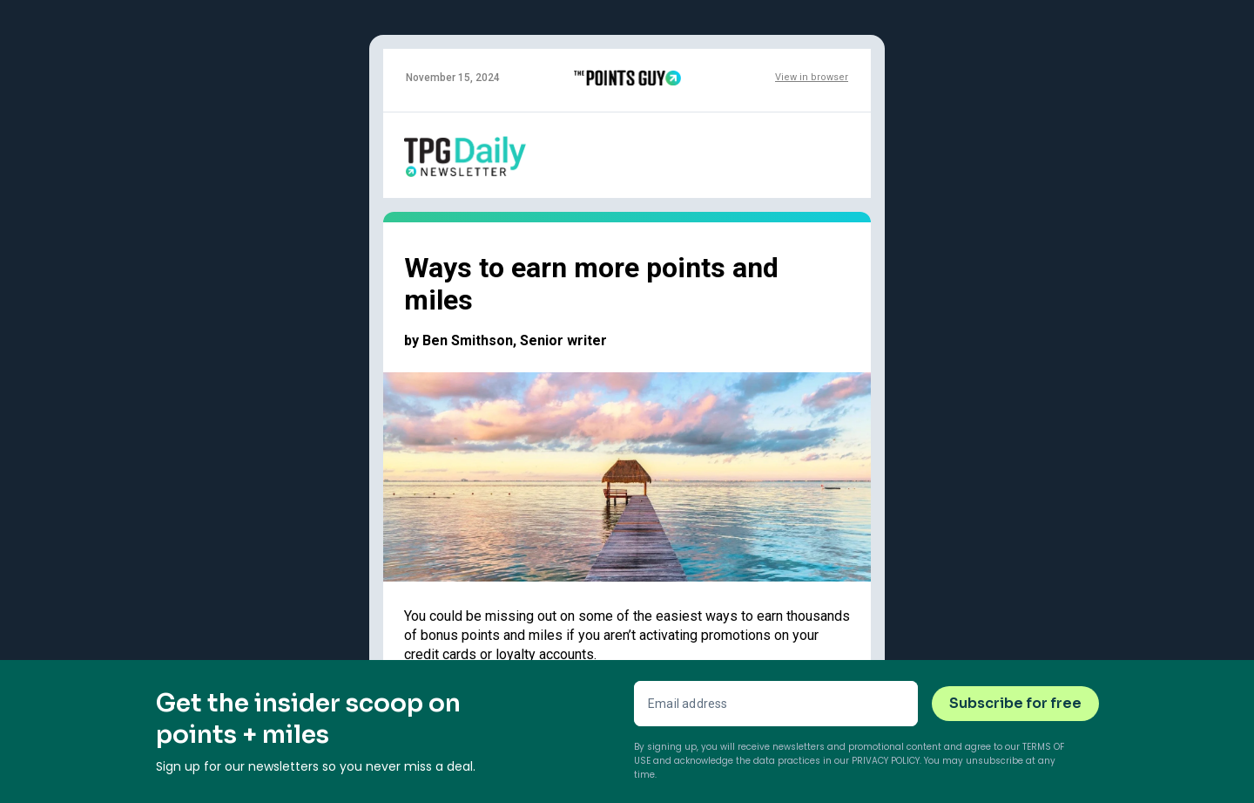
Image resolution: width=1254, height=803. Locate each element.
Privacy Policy (886, 760)
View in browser (811, 77)
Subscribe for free (1015, 703)
